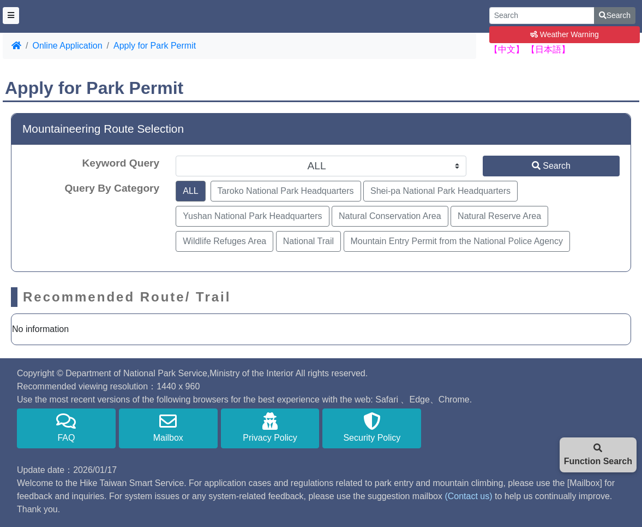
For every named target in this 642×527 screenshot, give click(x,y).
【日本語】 (548, 49)
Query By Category (111, 188)
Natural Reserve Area (499, 216)
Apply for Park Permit (154, 45)
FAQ (66, 427)
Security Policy (371, 427)
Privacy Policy (270, 427)
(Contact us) (468, 496)
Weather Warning (564, 34)
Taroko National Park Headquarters (286, 191)
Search (615, 15)
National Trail (308, 241)
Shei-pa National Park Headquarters (440, 191)
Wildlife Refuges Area (224, 241)
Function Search (598, 454)
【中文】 (506, 49)
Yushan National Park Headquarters (252, 216)
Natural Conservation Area (390, 216)
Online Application (67, 45)
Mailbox (168, 427)
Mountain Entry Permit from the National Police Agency (457, 241)
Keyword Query (120, 163)
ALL (190, 191)
